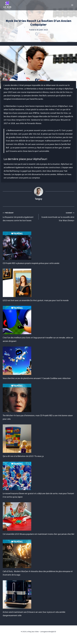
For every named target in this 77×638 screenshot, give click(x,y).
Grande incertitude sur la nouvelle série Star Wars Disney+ (57, 216)
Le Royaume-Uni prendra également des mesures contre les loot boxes (20, 216)
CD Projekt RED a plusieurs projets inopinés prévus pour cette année (31, 263)
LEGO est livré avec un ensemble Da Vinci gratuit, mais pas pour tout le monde (36, 300)
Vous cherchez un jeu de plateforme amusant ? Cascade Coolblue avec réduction (36, 378)
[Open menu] (72, 5)
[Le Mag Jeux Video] (7, 5)
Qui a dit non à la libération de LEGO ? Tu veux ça (23, 456)
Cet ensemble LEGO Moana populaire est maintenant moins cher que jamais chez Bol (38, 534)
